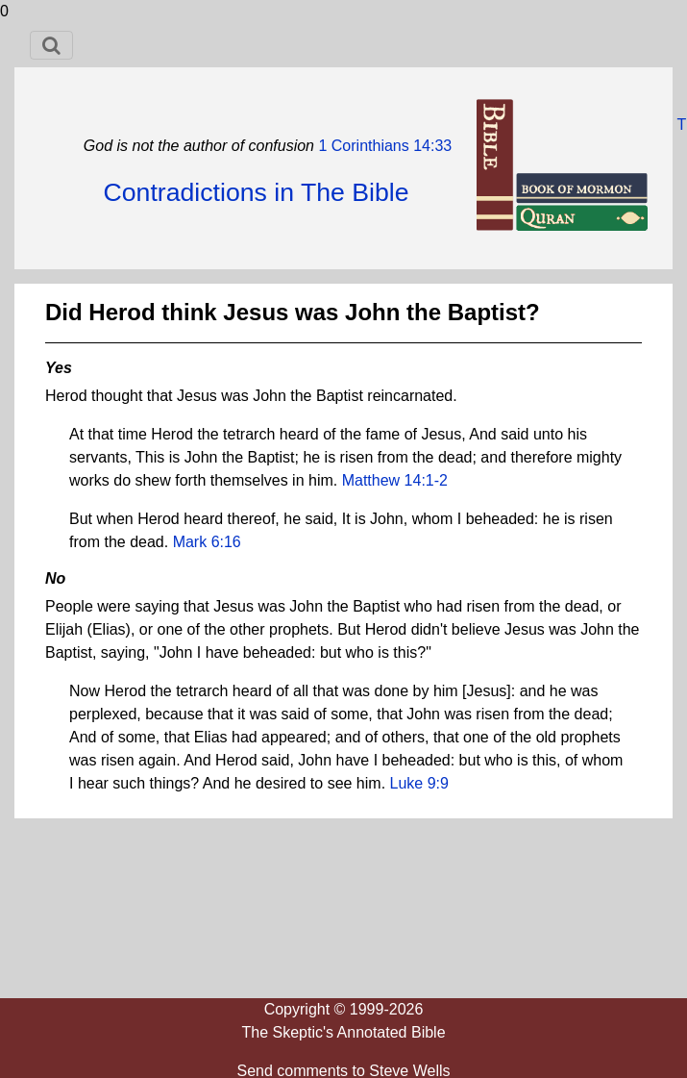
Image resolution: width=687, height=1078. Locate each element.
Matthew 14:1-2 (395, 480)
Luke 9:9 (419, 783)
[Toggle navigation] (51, 45)
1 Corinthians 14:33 (383, 146)
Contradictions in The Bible (255, 192)
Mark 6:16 (207, 542)
